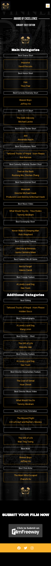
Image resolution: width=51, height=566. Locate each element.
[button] (48, 6)
